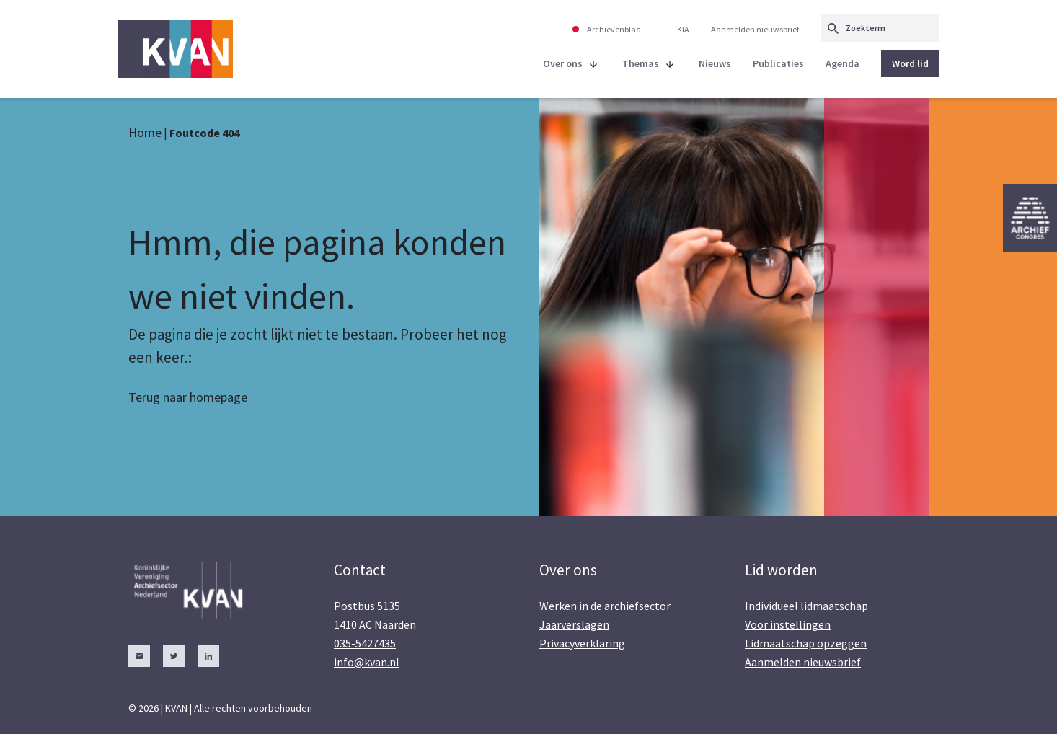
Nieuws (715, 63)
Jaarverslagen (574, 624)
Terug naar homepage (187, 397)
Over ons (563, 63)
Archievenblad (614, 29)
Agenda (842, 63)
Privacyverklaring (582, 643)
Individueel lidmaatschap (806, 605)
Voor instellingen (788, 624)
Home (145, 132)
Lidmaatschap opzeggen (806, 643)
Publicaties (778, 63)
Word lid (910, 63)
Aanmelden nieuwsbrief (755, 29)
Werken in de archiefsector (605, 605)
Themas (640, 63)
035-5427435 (365, 643)
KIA (683, 29)
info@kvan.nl (366, 662)
